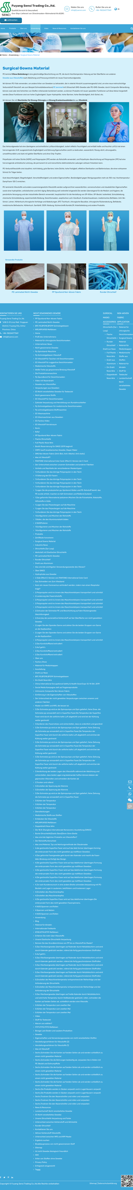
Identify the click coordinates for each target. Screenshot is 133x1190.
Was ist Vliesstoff (42, 1049)
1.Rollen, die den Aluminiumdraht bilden (52, 519)
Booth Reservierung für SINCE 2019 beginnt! (54, 446)
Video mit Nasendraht (44, 381)
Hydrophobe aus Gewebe (45, 574)
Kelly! (37, 432)
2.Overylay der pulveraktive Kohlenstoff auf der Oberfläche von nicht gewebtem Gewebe (68, 620)
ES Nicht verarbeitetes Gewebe (48, 1115)
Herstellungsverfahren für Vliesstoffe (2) (52, 1042)
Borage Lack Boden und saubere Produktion (53, 1031)
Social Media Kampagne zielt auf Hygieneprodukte (56, 687)
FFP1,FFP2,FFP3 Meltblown (46, 1027)
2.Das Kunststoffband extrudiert (48, 644)
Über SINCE (40, 570)
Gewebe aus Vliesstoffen (13, 78)
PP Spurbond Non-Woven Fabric (66, 292)
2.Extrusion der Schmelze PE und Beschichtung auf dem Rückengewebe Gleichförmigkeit (65, 613)
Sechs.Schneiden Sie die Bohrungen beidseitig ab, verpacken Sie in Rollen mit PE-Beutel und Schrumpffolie (68, 1062)
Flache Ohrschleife (43, 439)
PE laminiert (58, 87)
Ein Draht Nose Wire (43, 680)
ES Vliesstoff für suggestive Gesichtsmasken (54, 362)
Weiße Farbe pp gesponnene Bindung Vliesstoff (55, 370)
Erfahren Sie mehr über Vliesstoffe (49, 936)
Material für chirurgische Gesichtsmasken (52, 340)
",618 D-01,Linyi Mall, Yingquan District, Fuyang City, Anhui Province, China (15, 326)
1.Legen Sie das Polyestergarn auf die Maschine (55, 505)
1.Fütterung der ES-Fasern (46, 476)
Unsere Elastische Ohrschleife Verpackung (53, 939)
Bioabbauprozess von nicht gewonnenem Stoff (55, 1144)
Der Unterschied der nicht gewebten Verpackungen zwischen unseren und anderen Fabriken (66, 700)
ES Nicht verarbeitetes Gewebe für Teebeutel (54, 392)
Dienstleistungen (42, 812)
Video (46, 28)
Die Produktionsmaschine (46, 373)
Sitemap (38, 1148)
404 (37, 1155)
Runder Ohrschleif (108, 292)
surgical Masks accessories (109, 317)
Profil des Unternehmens (45, 337)
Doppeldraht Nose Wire (44, 826)
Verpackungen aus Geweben (47, 388)
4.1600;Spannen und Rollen (46, 906)
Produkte (12, 28)
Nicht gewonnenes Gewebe (47, 313)
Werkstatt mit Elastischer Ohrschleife (50, 552)
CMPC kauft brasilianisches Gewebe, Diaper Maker (56, 450)
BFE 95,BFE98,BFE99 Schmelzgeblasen (52, 326)
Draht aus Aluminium (44, 563)
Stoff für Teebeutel (43, 1020)
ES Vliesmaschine (42, 413)
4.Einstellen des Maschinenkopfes (49, 892)
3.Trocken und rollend (44, 782)
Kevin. (37, 428)
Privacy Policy (41, 1162)
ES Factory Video (42, 421)
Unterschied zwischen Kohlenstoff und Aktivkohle (56, 1122)
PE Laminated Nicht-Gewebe (25, 292)
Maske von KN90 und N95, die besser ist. (52, 706)
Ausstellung (40, 669)
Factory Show (41, 662)
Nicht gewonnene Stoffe (45, 395)
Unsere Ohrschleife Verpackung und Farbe (53, 1118)
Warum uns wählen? (43, 1023)
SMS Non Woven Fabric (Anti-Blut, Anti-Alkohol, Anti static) (60, 454)
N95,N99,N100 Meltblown (45, 329)
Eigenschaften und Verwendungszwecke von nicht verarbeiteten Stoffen (66, 1038)
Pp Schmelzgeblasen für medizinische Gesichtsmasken (58, 406)
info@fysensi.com (78, 10)
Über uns (23, 28)
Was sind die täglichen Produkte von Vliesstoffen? (56, 837)
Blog (37, 921)
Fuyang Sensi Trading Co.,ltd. (12, 318)
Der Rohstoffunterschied (45, 841)
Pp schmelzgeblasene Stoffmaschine (51, 410)
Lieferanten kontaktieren (11, 21)
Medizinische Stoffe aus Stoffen (48, 815)
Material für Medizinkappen (46, 665)
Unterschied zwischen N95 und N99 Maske (53, 1137)
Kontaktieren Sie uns (78, 28)
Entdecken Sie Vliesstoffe (46, 819)
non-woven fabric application (123, 317)
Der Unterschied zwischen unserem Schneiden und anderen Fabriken (64, 465)
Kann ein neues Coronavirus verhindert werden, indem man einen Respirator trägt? (67, 587)
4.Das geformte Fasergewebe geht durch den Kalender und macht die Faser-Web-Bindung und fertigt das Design (67, 857)
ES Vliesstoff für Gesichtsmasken (49, 399)
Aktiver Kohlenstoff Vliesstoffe (48, 1133)
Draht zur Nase (41, 673)
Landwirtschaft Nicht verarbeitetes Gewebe (53, 1111)
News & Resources (59, 28)
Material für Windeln (43, 925)
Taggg (37, 1169)
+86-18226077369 (103, 10)
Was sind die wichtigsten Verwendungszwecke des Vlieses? (60, 567)
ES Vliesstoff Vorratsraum (46, 424)
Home (3, 28)
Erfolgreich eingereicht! (45, 1166)
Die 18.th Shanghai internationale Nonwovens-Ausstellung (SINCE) (63, 830)
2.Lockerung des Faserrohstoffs (48, 596)
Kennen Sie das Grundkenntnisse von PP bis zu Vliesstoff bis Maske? (64, 943)
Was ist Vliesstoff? (42, 457)
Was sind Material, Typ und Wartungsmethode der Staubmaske (61, 844)
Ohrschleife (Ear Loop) (44, 549)
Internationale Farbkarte (45, 928)
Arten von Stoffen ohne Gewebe (48, 1158)
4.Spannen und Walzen (44, 910)
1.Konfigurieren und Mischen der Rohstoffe (53, 516)
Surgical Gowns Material (30, 55)
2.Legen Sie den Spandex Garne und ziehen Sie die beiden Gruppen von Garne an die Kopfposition (68, 627)
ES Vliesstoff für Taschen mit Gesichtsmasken (54, 359)
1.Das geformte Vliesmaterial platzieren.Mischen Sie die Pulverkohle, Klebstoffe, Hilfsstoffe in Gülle (68, 499)
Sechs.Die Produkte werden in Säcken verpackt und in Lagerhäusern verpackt (68, 1089)
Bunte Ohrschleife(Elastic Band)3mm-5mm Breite (56, 833)
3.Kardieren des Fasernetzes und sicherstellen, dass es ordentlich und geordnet (68, 724)
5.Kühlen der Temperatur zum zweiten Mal (52, 1005)
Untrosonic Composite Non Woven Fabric (52, 691)
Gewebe (38, 1034)
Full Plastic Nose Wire (44, 443)
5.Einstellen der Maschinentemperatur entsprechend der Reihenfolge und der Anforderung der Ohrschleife (68, 989)
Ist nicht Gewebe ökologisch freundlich (51, 1151)
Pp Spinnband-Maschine (45, 351)
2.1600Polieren (41, 523)
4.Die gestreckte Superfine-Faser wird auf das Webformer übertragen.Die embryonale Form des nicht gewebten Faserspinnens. (66, 901)
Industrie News (41, 545)
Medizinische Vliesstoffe (45, 366)
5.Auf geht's (40, 954)
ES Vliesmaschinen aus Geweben (49, 417)
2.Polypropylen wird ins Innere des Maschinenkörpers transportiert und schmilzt (69, 592)
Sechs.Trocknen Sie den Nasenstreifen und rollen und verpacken (62, 1096)
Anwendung (35, 28)
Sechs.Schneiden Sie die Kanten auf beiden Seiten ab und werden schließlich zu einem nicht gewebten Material (69, 1054)
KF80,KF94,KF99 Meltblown (46, 932)
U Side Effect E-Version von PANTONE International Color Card (61, 578)
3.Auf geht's (40, 647)
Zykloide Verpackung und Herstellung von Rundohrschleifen (60, 402)
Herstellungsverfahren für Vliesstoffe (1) (52, 1045)
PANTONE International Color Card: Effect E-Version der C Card (61, 461)
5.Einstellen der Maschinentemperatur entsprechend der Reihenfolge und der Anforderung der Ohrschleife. (68, 981)
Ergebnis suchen (42, 1140)
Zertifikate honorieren (44, 538)
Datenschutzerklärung (107, 1183)
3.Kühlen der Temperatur (45, 801)
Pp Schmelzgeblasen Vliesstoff (48, 355)
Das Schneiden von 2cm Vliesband (49, 581)
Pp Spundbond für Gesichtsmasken (50, 377)
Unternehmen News (43, 344)
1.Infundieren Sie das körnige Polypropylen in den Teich (58, 472)
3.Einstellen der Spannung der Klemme (51, 786)
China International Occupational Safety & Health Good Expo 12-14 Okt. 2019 (67, 684)
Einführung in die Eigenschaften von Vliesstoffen (56, 695)
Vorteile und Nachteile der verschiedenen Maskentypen (58, 468)
